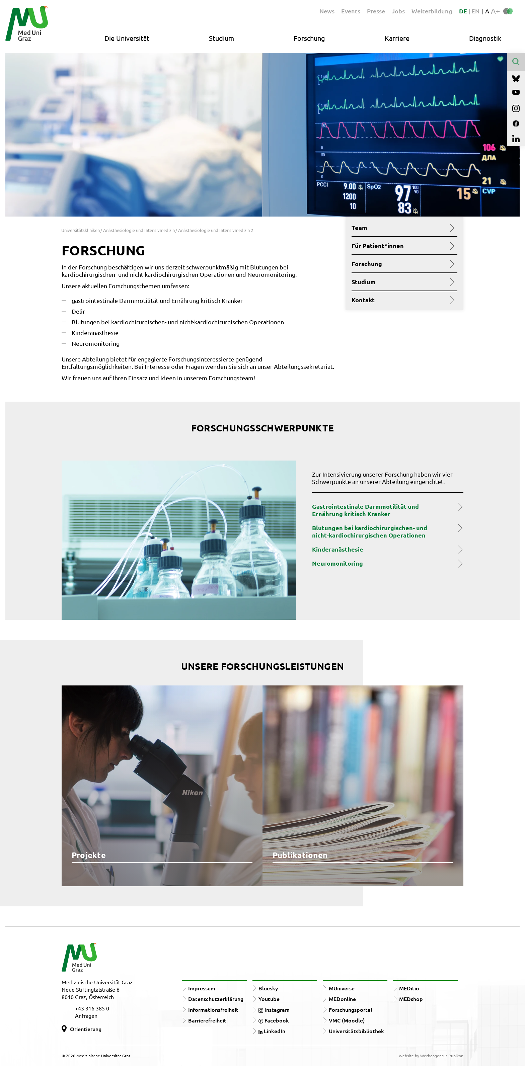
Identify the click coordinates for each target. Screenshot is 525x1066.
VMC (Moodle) (347, 1020)
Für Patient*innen (402, 245)
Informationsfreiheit (213, 1009)
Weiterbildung (431, 11)
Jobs (398, 11)
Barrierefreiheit (207, 1020)
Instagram (274, 1009)
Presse (376, 11)
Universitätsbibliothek (356, 1031)
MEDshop (411, 998)
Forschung (309, 38)
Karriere (397, 38)
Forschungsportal (350, 1009)
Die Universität (126, 38)
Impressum (201, 988)
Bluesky (268, 988)
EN (475, 11)
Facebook (273, 1020)
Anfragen (86, 1015)
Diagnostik (485, 38)
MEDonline (342, 998)
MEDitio (409, 988)
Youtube (269, 998)
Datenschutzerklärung (215, 998)
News (326, 11)
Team (402, 227)
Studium (221, 38)
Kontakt (402, 300)
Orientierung (85, 1029)
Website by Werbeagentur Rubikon (431, 1055)
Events (350, 11)
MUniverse (342, 988)
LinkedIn (271, 1031)
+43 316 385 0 (92, 1008)
